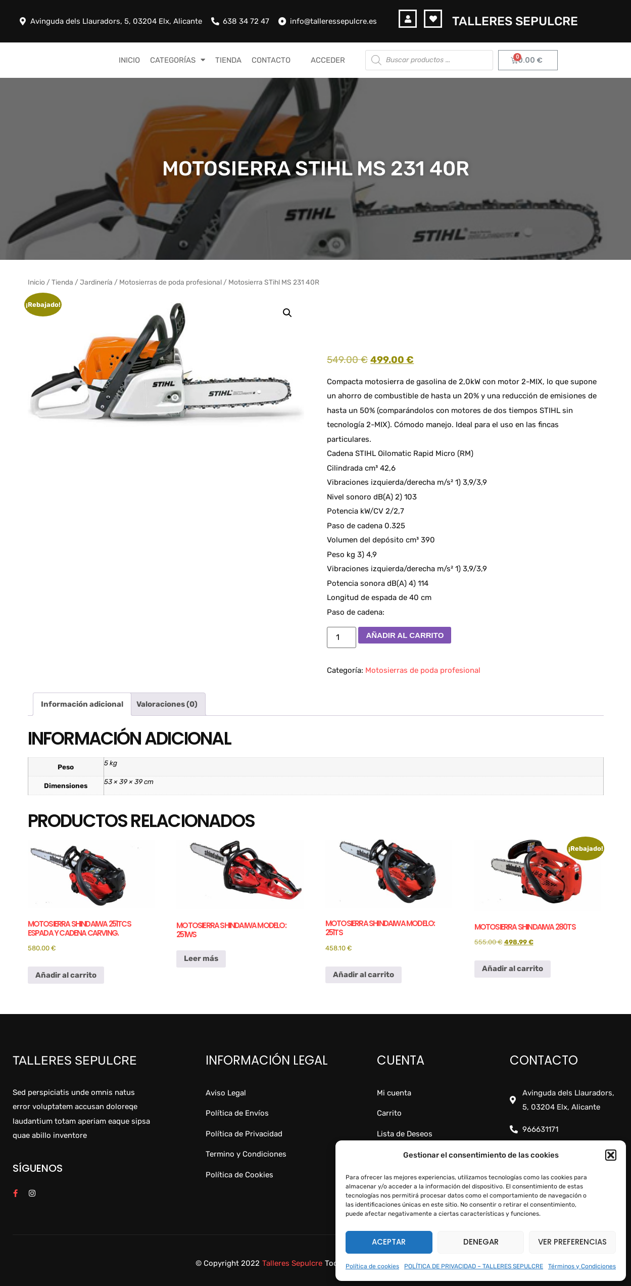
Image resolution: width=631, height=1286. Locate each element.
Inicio (36, 282)
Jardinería (96, 282)
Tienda (62, 282)
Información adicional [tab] (82, 704)
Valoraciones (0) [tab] (167, 704)
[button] (611, 1155)
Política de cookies (372, 1266)
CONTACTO (271, 60)
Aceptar (389, 1241)
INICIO (129, 60)
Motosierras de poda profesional (170, 282)
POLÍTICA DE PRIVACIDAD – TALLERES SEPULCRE (473, 1266)
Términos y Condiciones (582, 1266)
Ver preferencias (572, 1241)
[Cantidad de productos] (341, 637)
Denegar (481, 1241)
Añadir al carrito (405, 635)
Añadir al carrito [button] (65, 975)
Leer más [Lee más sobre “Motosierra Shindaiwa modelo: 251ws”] (201, 958)
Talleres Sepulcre (515, 21)
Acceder (328, 60)
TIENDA (228, 60)
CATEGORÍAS (177, 60)
